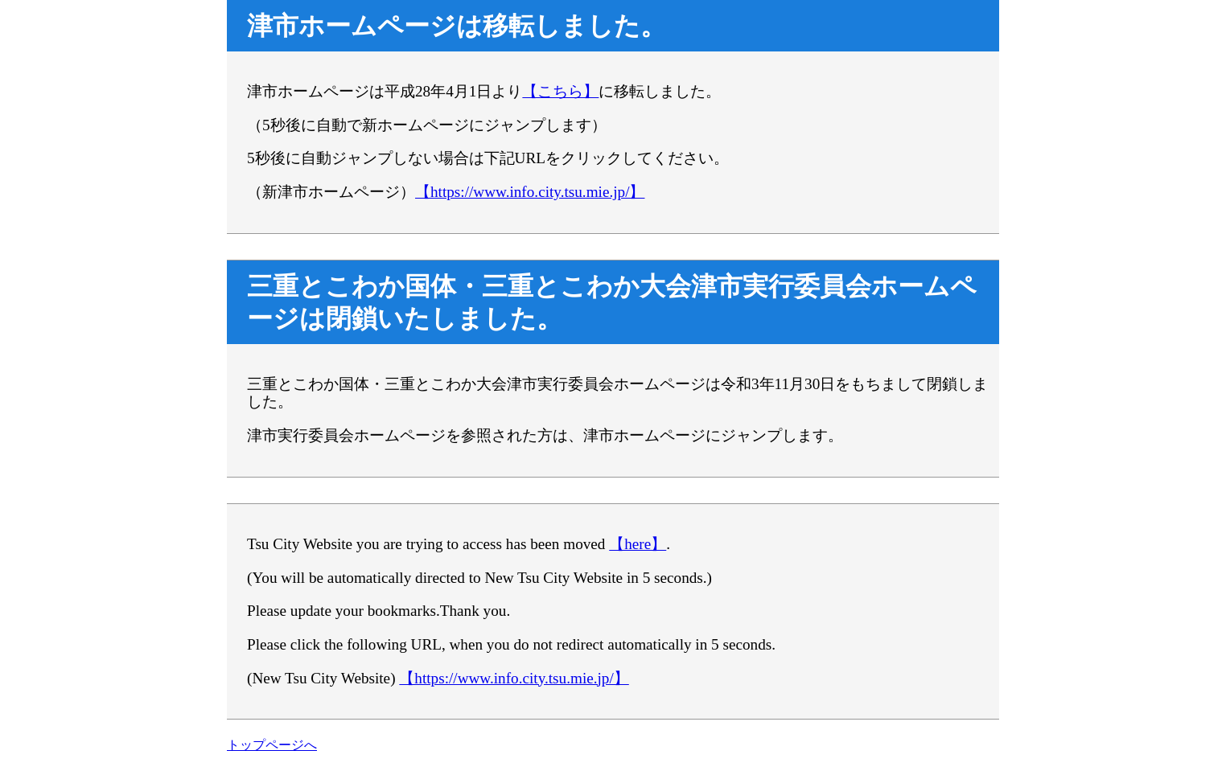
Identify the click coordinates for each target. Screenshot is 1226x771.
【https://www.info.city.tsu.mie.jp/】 (529, 191)
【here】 (637, 543)
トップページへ (272, 745)
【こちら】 (560, 91)
